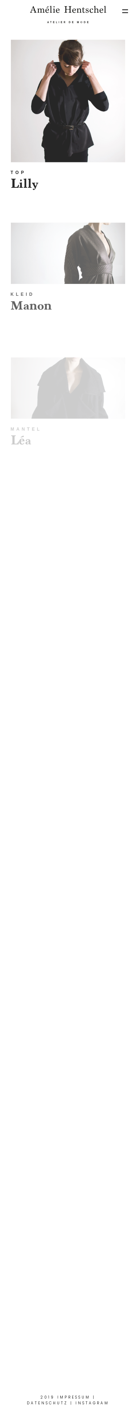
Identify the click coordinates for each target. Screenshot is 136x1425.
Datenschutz (47, 1403)
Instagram (92, 1403)
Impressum (73, 1397)
